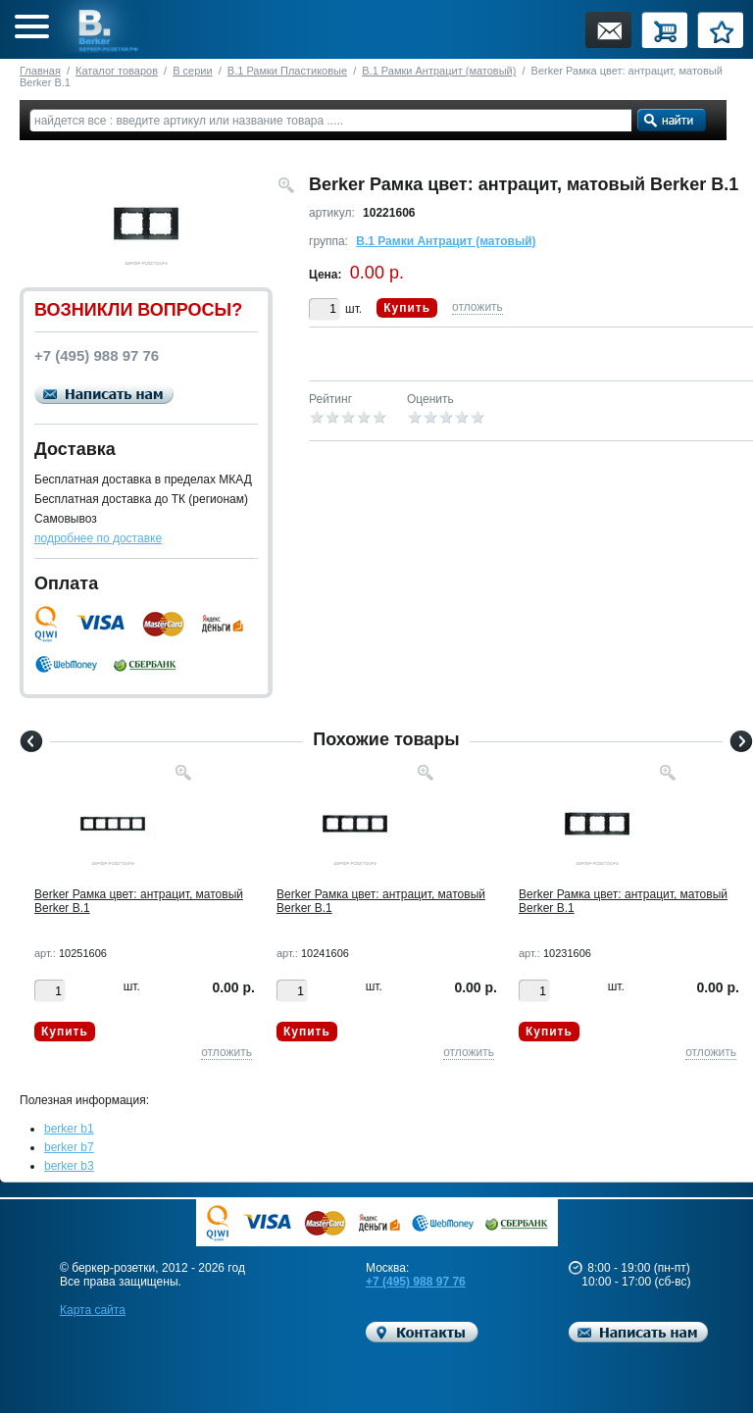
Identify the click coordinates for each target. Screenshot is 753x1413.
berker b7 (69, 1147)
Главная (40, 70)
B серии (192, 70)
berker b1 (69, 1128)
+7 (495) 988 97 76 (416, 1281)
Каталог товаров (116, 70)
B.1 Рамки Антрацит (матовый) (439, 70)
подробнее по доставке (98, 538)
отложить (477, 307)
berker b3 (69, 1166)
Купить (406, 308)
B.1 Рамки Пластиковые (287, 70)
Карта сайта (93, 1310)
